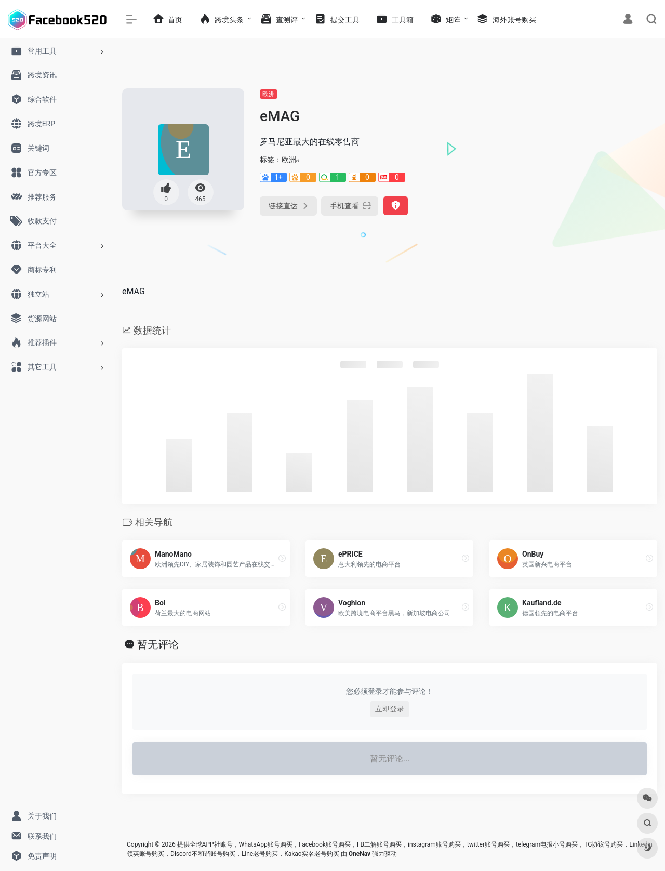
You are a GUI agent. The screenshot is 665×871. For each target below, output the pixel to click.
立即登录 (389, 709)
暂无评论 (158, 644)
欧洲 (268, 94)
